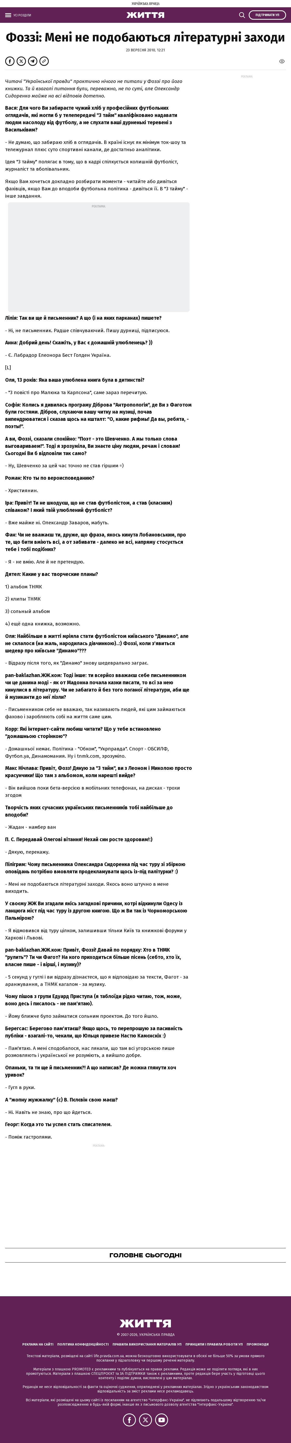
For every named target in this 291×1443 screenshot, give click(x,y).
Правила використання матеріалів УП (147, 1344)
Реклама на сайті (37, 1344)
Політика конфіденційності (83, 1344)
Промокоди (258, 1344)
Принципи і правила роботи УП (214, 1344)
